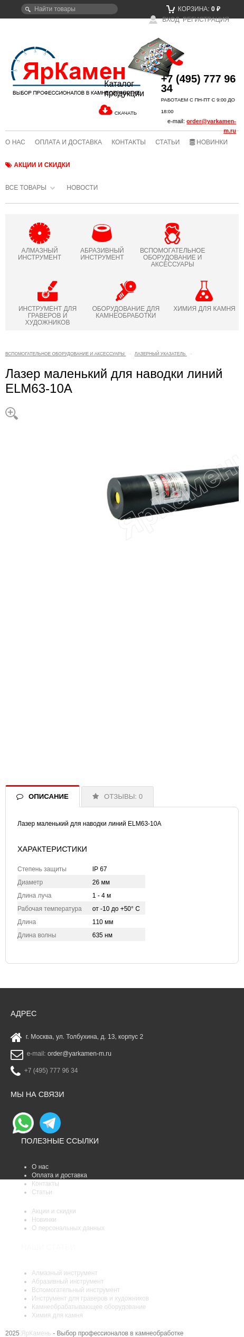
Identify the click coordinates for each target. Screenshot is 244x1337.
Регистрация (206, 19)
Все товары (25, 187)
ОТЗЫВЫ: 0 (123, 796)
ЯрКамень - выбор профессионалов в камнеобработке (44, 70)
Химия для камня (57, 1315)
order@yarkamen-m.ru (79, 1054)
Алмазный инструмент (65, 1273)
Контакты (128, 142)
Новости (82, 187)
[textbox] (69, 9)
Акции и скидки (37, 165)
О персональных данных (68, 1228)
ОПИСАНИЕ (49, 796)
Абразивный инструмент (68, 1281)
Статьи (167, 142)
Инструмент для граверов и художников (90, 1298)
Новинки (209, 142)
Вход (164, 19)
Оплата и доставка (68, 142)
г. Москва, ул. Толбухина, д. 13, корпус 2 (85, 1037)
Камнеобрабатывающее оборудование (89, 1307)
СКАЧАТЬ (126, 113)
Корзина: (193, 9)
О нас (15, 142)
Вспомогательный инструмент (76, 1290)
